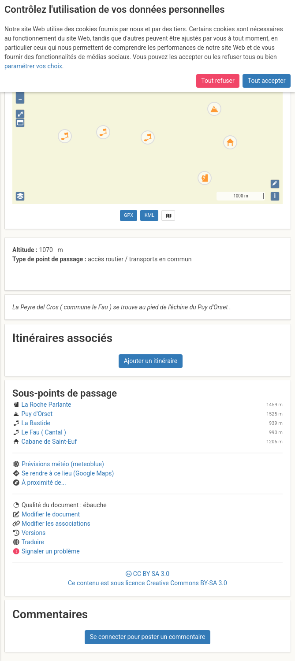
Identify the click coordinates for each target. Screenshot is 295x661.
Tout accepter (267, 80)
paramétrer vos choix (33, 66)
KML (149, 215)
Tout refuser (217, 80)
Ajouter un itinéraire (150, 360)
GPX (128, 215)
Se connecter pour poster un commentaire (147, 636)
